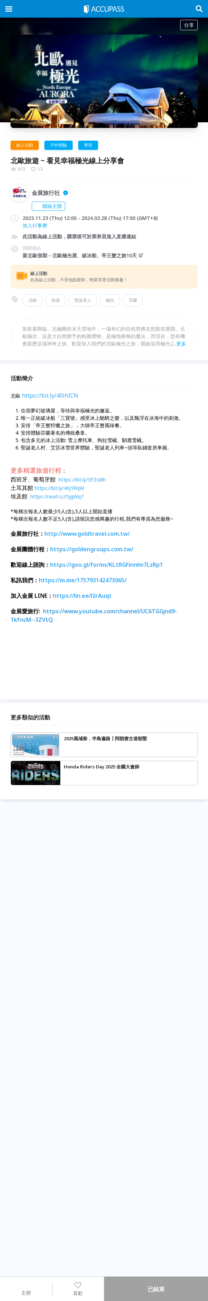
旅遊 (55, 300)
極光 (110, 300)
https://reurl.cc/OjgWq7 (57, 496)
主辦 (26, 1288)
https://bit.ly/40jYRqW (59, 488)
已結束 (156, 1289)
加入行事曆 (35, 225)
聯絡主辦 (48, 206)
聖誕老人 (82, 300)
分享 (189, 25)
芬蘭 (133, 300)
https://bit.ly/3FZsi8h (82, 479)
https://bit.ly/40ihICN (50, 395)
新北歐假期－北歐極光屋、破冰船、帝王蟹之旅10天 (83, 255)
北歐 (33, 300)
